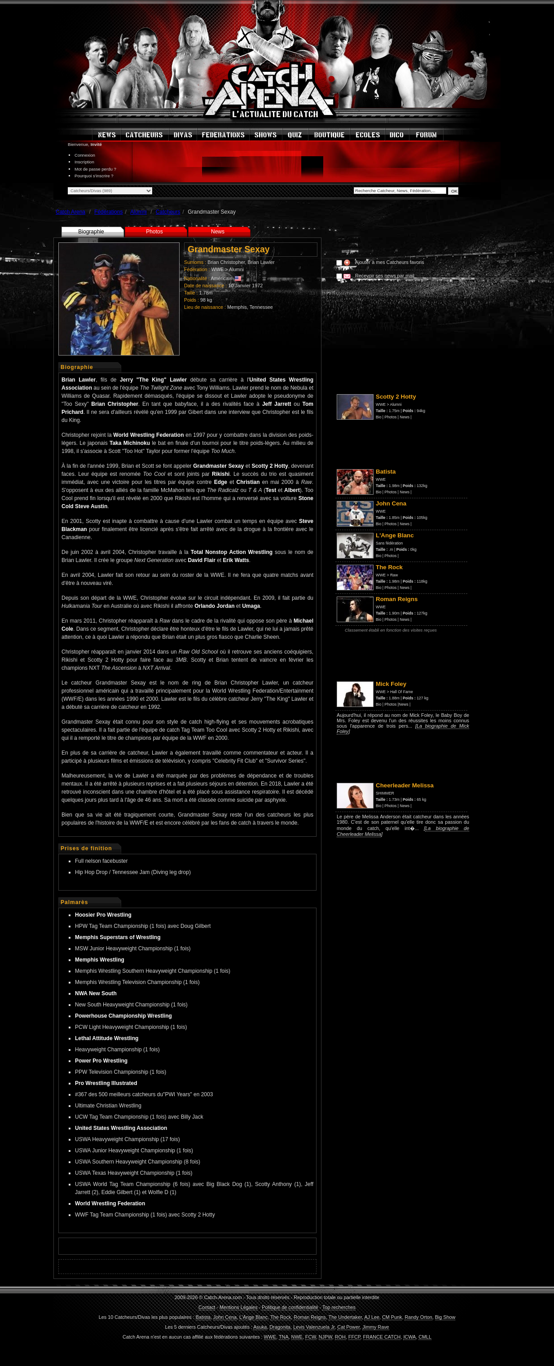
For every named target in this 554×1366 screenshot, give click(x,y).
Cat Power (348, 1327)
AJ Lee (371, 1317)
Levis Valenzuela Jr (313, 1327)
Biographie (91, 231)
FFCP (354, 1337)
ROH (340, 1337)
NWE (297, 1337)
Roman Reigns (309, 1317)
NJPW (325, 1337)
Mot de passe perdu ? (95, 169)
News (217, 231)
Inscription (84, 161)
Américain (221, 278)
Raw (394, 575)
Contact (206, 1307)
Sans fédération (389, 543)
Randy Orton (418, 1317)
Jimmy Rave (375, 1327)
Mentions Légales (239, 1307)
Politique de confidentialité (290, 1307)
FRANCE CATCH (382, 1337)
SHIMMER (385, 793)
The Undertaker (345, 1317)
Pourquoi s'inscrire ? (94, 175)
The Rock (280, 1317)
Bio (378, 417)
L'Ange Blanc (253, 1317)
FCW (310, 1337)
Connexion (85, 155)
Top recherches (339, 1307)
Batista (203, 1317)
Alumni (236, 269)
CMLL (424, 1337)
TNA (284, 1337)
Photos (154, 231)
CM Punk (392, 1317)
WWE (217, 269)
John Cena (225, 1317)
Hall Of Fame (401, 692)
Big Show (445, 1317)
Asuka (260, 1327)
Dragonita (279, 1327)
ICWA (409, 1337)
